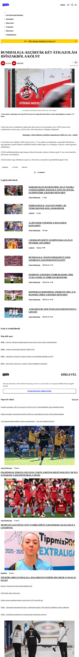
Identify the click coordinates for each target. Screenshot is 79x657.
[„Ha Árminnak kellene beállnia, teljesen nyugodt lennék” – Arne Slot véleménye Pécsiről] (39, 421)
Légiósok (31, 213)
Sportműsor (10, 19)
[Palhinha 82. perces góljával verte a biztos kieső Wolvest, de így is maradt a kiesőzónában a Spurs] (39, 464)
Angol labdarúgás (6, 468)
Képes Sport (10, 23)
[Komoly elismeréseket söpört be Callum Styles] (39, 349)
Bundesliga (5, 167)
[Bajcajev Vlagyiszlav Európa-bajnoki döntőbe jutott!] (39, 586)
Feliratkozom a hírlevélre (40, 391)
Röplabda (4, 573)
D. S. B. (8, 63)
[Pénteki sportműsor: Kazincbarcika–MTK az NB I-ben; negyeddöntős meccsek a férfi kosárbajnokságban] (39, 414)
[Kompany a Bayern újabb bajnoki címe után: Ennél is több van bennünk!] (13, 283)
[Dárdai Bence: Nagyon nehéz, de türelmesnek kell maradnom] (13, 213)
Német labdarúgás (34, 197)
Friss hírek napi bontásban (14, 15)
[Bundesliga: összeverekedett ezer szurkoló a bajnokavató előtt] (13, 265)
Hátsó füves (9, 31)
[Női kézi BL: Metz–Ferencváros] (39, 593)
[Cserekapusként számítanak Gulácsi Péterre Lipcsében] (13, 248)
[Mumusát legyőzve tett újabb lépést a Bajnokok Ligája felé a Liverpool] (39, 517)
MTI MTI (20, 63)
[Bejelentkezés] (62, 5)
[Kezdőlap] (5, 4)
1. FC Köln (15, 167)
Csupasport (9, 27)
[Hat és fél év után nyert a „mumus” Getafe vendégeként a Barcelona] (39, 363)
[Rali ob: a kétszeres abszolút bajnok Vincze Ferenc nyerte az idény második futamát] (39, 342)
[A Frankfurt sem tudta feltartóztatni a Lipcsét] (13, 317)
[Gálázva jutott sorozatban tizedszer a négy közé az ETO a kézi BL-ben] (39, 600)
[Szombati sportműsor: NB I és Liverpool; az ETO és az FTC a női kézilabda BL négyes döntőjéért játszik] (39, 407)
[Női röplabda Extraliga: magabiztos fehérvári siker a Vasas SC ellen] (39, 569)
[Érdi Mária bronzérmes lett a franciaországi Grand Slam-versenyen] (39, 614)
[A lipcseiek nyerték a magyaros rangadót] (13, 231)
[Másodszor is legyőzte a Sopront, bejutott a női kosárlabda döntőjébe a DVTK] (39, 356)
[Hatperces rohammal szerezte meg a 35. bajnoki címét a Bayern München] (13, 300)
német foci (24, 167)
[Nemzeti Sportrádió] (68, 5)
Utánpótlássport (11, 34)
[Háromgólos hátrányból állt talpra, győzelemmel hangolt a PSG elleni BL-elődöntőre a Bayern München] (13, 195)
